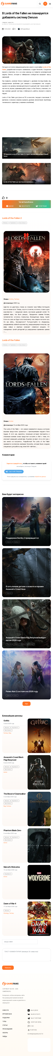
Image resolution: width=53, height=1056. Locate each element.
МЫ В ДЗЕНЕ (33, 1010)
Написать (8, 967)
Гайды (4, 1036)
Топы (4, 1021)
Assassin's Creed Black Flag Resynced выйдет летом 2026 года (26, 638)
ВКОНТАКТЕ (24, 206)
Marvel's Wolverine (12, 867)
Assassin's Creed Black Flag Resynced (23, 644)
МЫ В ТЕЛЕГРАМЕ (34, 1018)
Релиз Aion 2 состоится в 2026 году (22, 691)
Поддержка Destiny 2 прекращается (22, 538)
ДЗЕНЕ (9, 206)
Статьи (4, 1025)
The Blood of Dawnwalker (15, 794)
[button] (40, 4)
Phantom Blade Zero (12, 830)
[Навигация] (50, 4)
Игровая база (7, 1014)
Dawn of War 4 (10, 903)
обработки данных (40, 476)
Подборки (5, 1017)
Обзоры (5, 1032)
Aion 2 (15, 695)
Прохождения (7, 1029)
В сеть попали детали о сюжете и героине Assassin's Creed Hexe (25, 587)
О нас (31, 1026)
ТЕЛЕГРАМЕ (41, 206)
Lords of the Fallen (11, 340)
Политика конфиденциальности (35, 1032)
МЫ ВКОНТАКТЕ (34, 1014)
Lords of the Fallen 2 (12, 218)
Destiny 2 (16, 542)
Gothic (6, 720)
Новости (9, 542)
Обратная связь (34, 1022)
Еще (26, 703)
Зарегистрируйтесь (14, 463)
